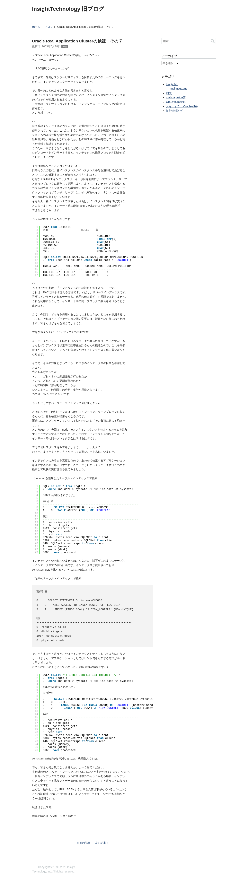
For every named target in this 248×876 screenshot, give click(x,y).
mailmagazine (179, 88)
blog (64, 46)
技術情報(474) (174, 110)
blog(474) (172, 84)
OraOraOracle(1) (176, 101)
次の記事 (100, 842)
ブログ (49, 26)
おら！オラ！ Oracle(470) (182, 106)
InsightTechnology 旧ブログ (68, 9)
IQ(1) (169, 93)
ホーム (36, 26)
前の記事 (84, 842)
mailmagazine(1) (176, 97)
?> (170, 63)
